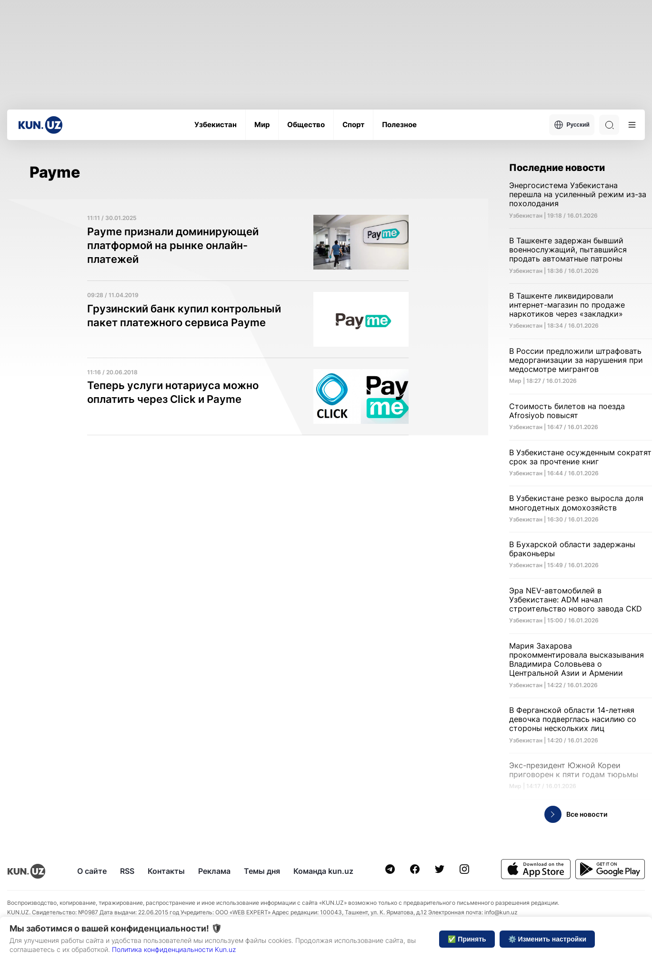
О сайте (92, 871)
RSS (127, 871)
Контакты (166, 871)
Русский (572, 125)
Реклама (214, 871)
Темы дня (262, 871)
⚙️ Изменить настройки (547, 939)
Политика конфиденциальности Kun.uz (174, 949)
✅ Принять (467, 939)
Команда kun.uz (323, 871)
